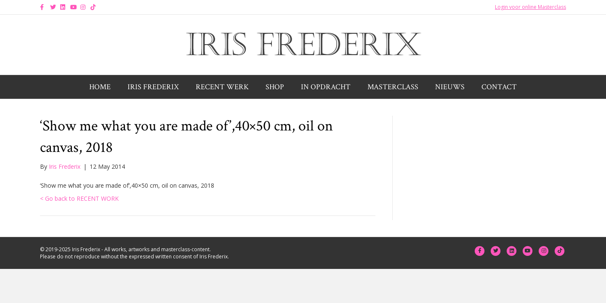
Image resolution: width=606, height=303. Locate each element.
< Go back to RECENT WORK (79, 198)
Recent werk (222, 87)
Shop (275, 87)
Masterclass (392, 87)
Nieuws (450, 87)
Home (100, 87)
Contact (499, 87)
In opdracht (326, 87)
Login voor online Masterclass (530, 7)
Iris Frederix (153, 87)
